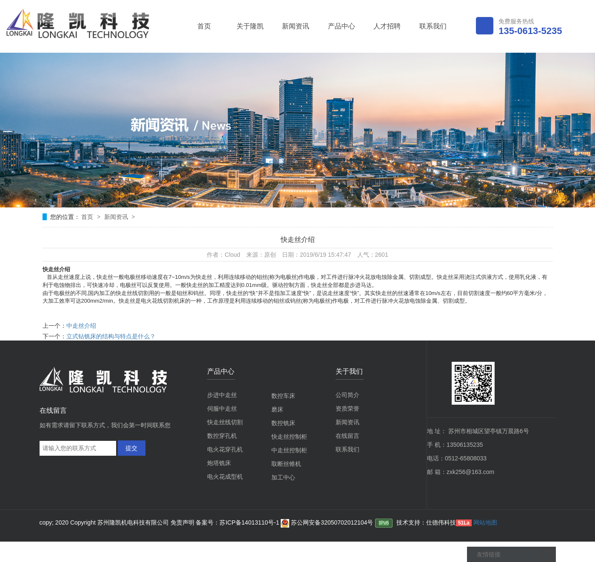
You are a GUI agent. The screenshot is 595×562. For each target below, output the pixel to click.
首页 (204, 26)
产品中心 (341, 26)
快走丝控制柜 (289, 436)
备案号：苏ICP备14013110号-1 (238, 522)
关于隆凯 (250, 26)
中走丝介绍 (81, 325)
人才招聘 (387, 26)
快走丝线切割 (225, 422)
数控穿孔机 (222, 435)
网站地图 (485, 522)
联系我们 (433, 26)
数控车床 (283, 395)
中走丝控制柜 (289, 450)
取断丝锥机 (286, 463)
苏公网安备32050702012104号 (327, 522)
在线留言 (347, 435)
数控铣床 (283, 423)
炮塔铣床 (219, 463)
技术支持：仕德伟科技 (426, 522)
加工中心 (283, 477)
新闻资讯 (295, 26)
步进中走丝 (222, 395)
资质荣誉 (347, 408)
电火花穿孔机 (225, 449)
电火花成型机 (225, 476)
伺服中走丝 (222, 408)
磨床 (277, 409)
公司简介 (347, 395)
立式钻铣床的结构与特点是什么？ (111, 336)
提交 (131, 448)
